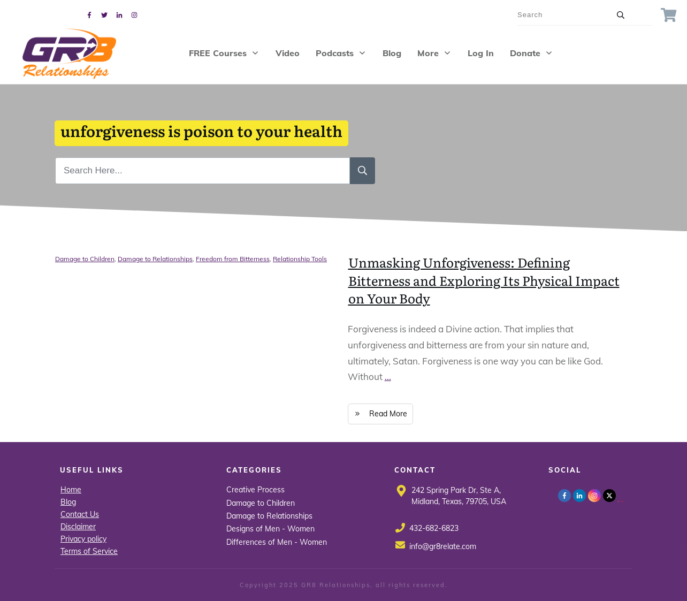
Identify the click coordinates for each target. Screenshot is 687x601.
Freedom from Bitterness (233, 259)
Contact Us (79, 514)
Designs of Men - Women (270, 529)
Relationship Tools (300, 259)
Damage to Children (84, 259)
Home (70, 490)
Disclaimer (78, 526)
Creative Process (255, 490)
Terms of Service (89, 551)
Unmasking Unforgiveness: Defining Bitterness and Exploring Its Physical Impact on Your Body (484, 280)
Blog (68, 502)
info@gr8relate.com (442, 546)
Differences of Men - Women (276, 542)
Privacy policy (83, 539)
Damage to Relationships (155, 259)
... (388, 376)
